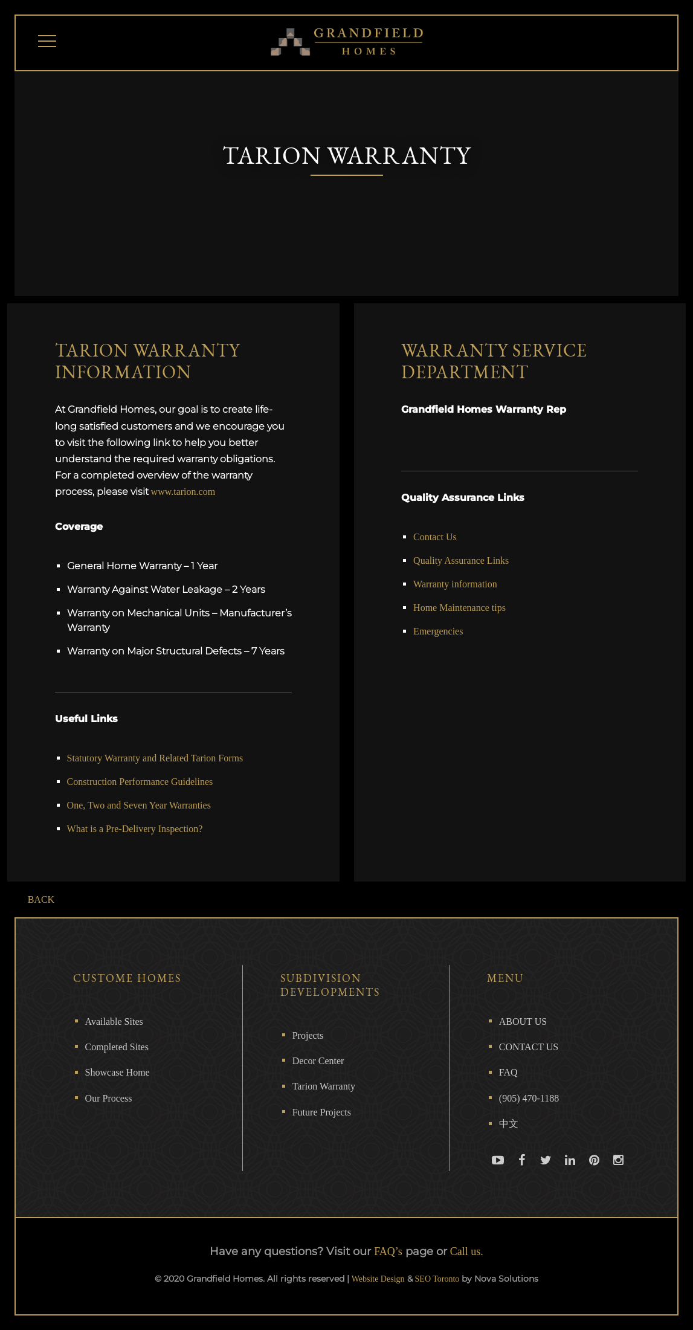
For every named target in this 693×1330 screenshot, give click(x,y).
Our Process (108, 1098)
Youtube (498, 1170)
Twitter (546, 1170)
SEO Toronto (437, 1278)
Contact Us (435, 537)
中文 (508, 1124)
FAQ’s (388, 1251)
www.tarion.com (183, 491)
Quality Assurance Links (461, 560)
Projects (308, 1035)
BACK (41, 899)
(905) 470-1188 (529, 1098)
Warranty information (455, 584)
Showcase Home (117, 1072)
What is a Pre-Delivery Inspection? (135, 829)
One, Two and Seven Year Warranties (139, 805)
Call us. (466, 1251)
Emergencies (438, 631)
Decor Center (318, 1061)
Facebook (522, 1170)
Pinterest (594, 1170)
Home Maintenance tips (459, 607)
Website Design (378, 1278)
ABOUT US (523, 1021)
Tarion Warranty (323, 1086)
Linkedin (570, 1170)
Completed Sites (117, 1047)
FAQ (508, 1072)
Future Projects (321, 1112)
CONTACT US (528, 1047)
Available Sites (114, 1021)
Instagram (619, 1170)
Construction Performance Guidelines (140, 781)
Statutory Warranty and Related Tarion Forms (155, 758)
